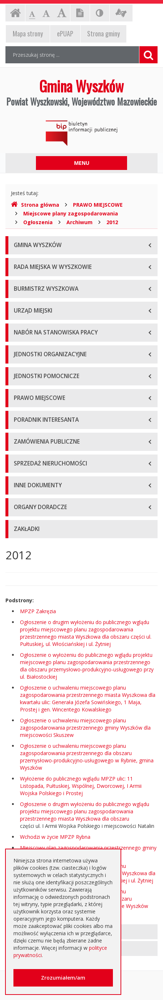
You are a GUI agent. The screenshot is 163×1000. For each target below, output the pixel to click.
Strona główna (35, 204)
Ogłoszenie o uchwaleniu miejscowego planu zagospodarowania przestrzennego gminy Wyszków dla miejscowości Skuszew (85, 727)
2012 (112, 222)
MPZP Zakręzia (38, 611)
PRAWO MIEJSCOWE (98, 204)
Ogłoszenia (38, 222)
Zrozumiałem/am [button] (63, 977)
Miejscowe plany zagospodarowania (70, 213)
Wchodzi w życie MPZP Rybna (55, 836)
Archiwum (79, 222)
